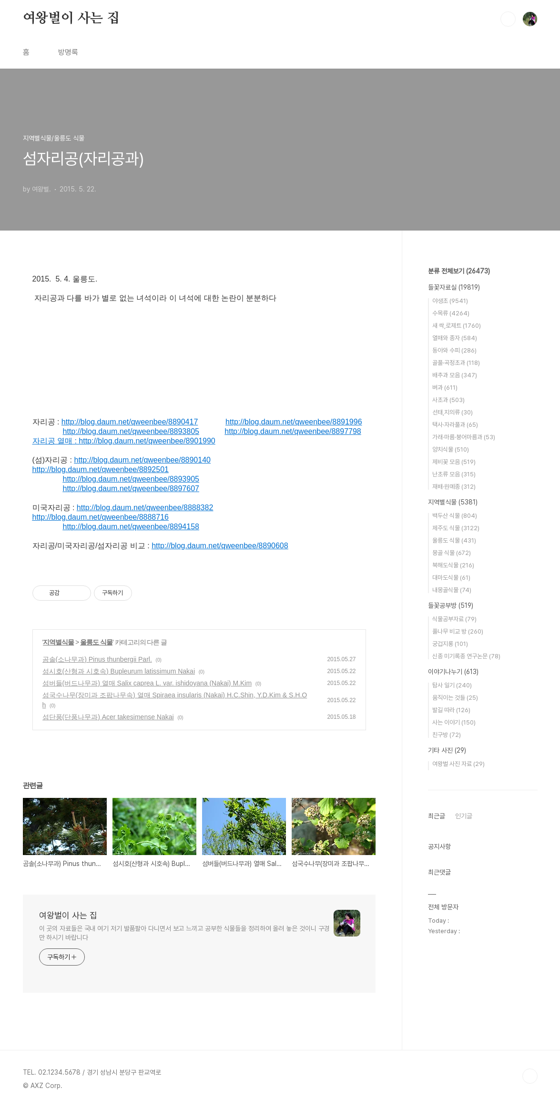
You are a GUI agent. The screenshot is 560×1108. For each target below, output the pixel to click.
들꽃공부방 (450, 605)
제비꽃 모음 (454, 461)
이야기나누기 (453, 671)
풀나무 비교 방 (457, 631)
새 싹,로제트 (456, 325)
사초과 (448, 399)
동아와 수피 (454, 350)
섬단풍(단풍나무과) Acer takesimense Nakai (108, 717)
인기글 (463, 816)
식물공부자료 (454, 619)
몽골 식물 (451, 552)
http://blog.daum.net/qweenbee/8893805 (131, 431)
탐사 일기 (452, 685)
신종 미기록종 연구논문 (466, 656)
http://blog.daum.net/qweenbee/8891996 (293, 422)
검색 (508, 19)
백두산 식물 (454, 515)
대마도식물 (451, 577)
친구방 (446, 734)
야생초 (450, 300)
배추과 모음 (454, 375)
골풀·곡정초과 (456, 362)
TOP (530, 1076)
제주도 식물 (455, 528)
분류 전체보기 (459, 271)
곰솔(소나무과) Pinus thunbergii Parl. (97, 659)
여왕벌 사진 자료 (458, 763)
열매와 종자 (454, 338)
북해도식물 (453, 565)
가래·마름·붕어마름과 (463, 437)
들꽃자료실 (454, 287)
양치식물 (450, 449)
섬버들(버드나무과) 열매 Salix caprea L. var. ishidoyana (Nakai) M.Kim (147, 683)
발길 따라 (451, 710)
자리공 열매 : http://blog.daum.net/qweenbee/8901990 (123, 441)
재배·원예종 (454, 486)
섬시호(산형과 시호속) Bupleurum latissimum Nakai (118, 671)
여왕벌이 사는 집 (71, 18)
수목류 (450, 313)
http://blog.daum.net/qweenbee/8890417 (129, 422)
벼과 (445, 387)
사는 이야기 (454, 722)
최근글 (436, 816)
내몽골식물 (451, 590)
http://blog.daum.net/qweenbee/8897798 (292, 431)
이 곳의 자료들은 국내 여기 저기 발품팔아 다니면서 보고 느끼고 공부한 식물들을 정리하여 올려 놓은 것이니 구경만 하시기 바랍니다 (184, 933)
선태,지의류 (452, 412)
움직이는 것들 (455, 697)
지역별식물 (58, 642)
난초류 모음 (454, 474)
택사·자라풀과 (455, 424)
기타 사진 (447, 750)
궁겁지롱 (450, 643)
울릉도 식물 (96, 642)
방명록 (68, 52)
